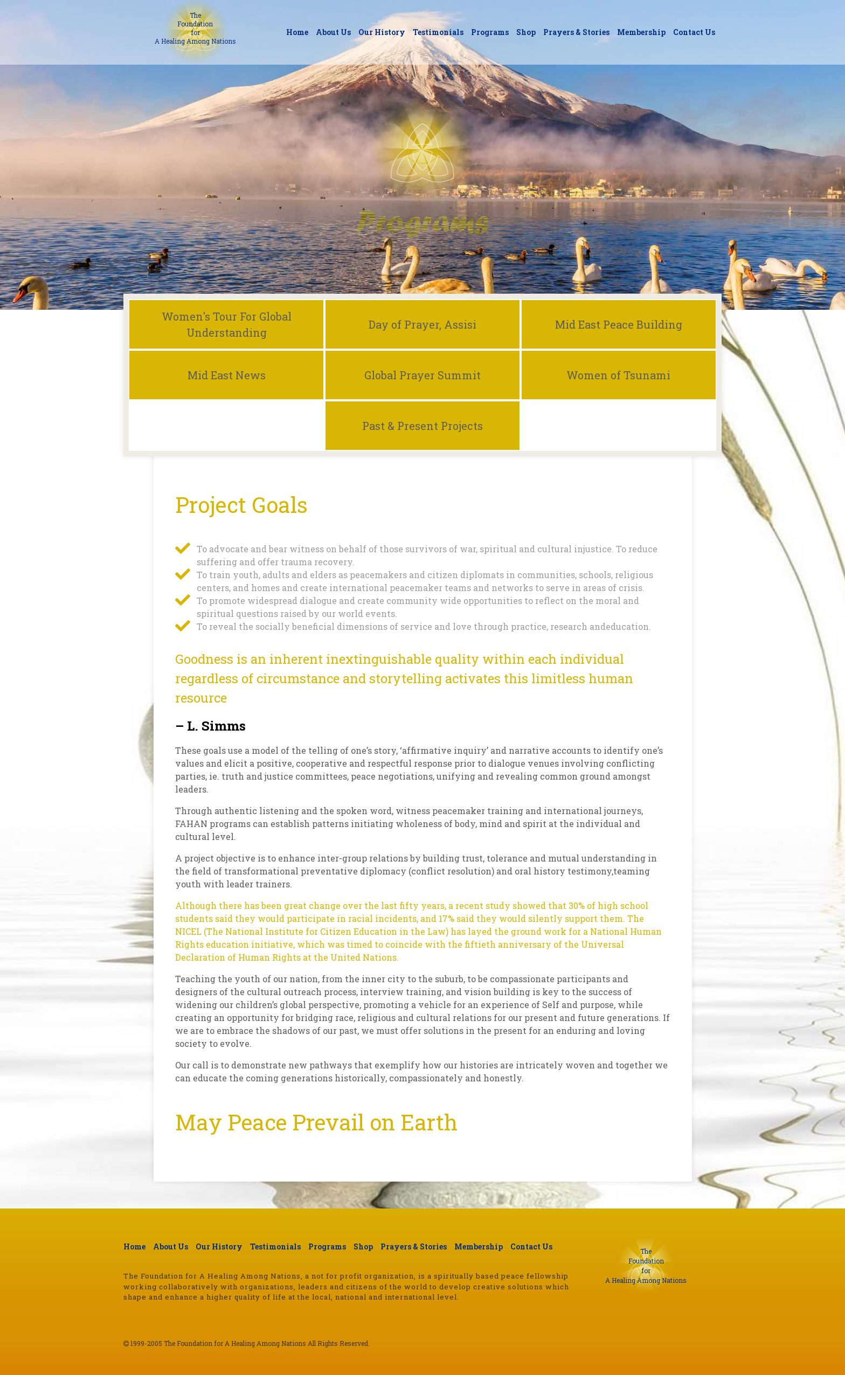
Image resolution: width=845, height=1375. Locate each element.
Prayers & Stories (576, 32)
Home (297, 32)
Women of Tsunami (618, 375)
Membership (641, 32)
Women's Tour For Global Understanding (227, 324)
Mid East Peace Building (618, 324)
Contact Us (694, 32)
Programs (490, 32)
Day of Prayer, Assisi (422, 324)
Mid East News (227, 375)
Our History (381, 32)
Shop (526, 32)
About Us (333, 32)
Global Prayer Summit (422, 375)
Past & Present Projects (422, 426)
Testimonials (438, 32)
